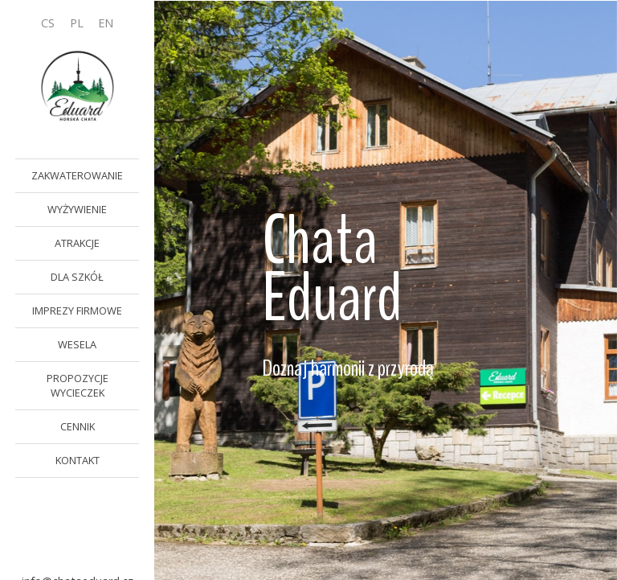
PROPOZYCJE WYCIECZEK (77, 385)
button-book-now (77, 521)
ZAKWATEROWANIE (77, 175)
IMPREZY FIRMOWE (77, 310)
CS (48, 23)
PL (77, 23)
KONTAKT (77, 460)
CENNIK (77, 426)
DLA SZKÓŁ (77, 276)
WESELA (77, 344)
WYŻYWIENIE (77, 209)
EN (105, 23)
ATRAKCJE (77, 243)
